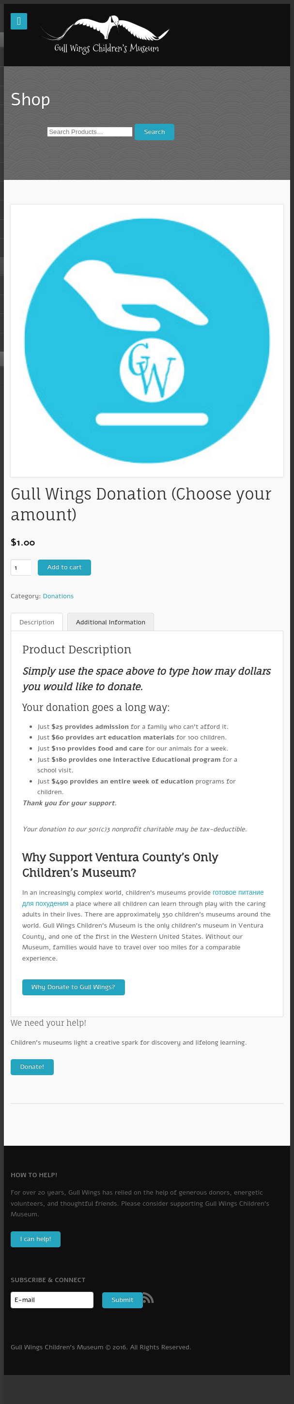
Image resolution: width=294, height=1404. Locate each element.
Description (36, 622)
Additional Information (110, 622)
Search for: (28, 131)
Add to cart (64, 567)
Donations (58, 596)
